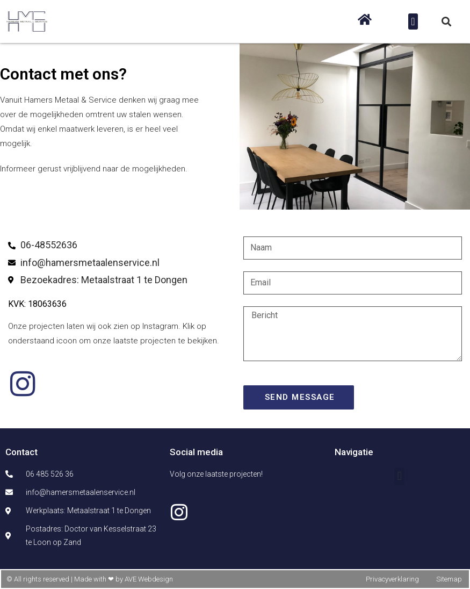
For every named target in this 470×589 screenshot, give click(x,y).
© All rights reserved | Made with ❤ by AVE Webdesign (89, 579)
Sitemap (449, 579)
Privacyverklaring (392, 579)
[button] (412, 21)
